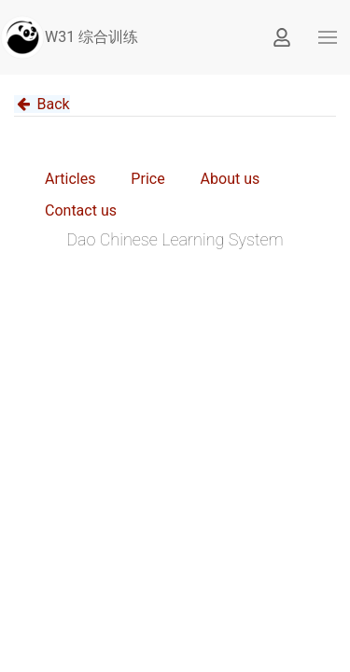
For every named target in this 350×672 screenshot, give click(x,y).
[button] (327, 37)
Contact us (81, 210)
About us (230, 179)
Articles (70, 179)
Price (147, 179)
